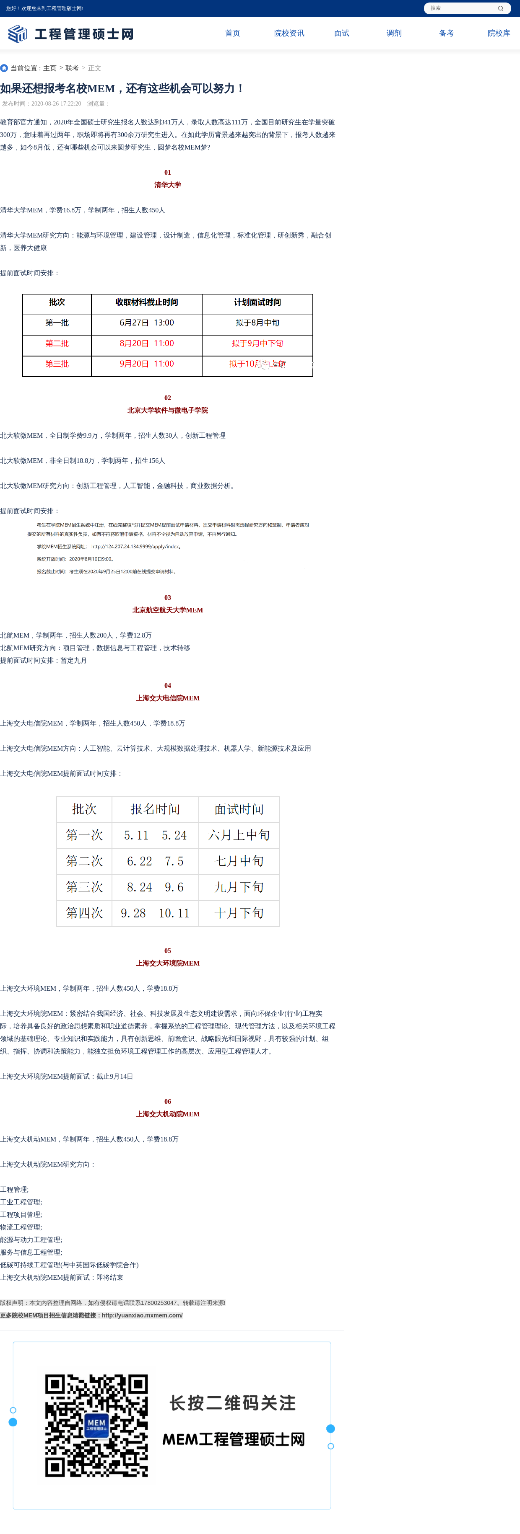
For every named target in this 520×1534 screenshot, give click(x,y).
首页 (232, 33)
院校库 (499, 33)
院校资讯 (289, 33)
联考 (72, 68)
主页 (50, 68)
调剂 (394, 33)
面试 (341, 33)
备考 (446, 33)
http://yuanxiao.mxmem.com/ (142, 1315)
